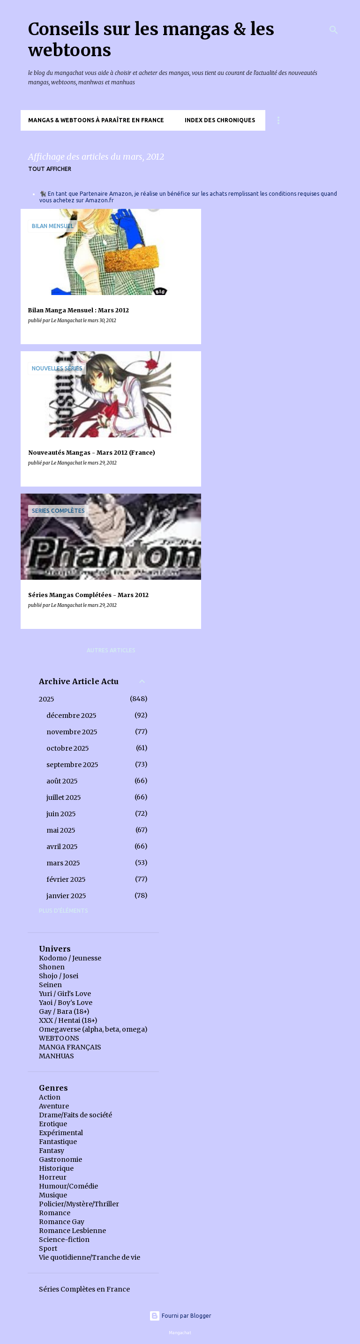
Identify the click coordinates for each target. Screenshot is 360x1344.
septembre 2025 (72, 765)
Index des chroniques (220, 120)
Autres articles (111, 650)
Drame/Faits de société (75, 1115)
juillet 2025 (63, 797)
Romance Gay (61, 1222)
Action (49, 1097)
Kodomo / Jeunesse (70, 958)
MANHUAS (56, 1056)
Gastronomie (60, 1159)
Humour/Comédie (68, 1186)
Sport (48, 1248)
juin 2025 (61, 814)
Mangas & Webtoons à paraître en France (96, 120)
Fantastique (58, 1141)
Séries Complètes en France (84, 1289)
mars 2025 (63, 863)
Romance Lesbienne (72, 1230)
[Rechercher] (333, 30)
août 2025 (62, 781)
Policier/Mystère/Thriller (79, 1204)
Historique (56, 1168)
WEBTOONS (59, 1038)
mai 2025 (60, 830)
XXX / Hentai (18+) (68, 1020)
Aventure (54, 1106)
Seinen (50, 985)
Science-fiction (64, 1239)
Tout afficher (49, 169)
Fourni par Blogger (180, 1316)
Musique (53, 1195)
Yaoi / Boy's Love (65, 1002)
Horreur (53, 1177)
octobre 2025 (67, 748)
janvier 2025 (66, 896)
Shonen (52, 967)
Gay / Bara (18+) (64, 1011)
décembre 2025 (71, 715)
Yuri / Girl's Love (65, 994)
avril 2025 (62, 846)
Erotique (53, 1124)
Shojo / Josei (58, 976)
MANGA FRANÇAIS (70, 1047)
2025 (46, 699)
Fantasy (51, 1150)
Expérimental (61, 1133)
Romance (54, 1213)
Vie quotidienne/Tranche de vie (89, 1257)
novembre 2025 (72, 732)
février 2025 (66, 879)
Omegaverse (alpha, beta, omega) (93, 1029)
